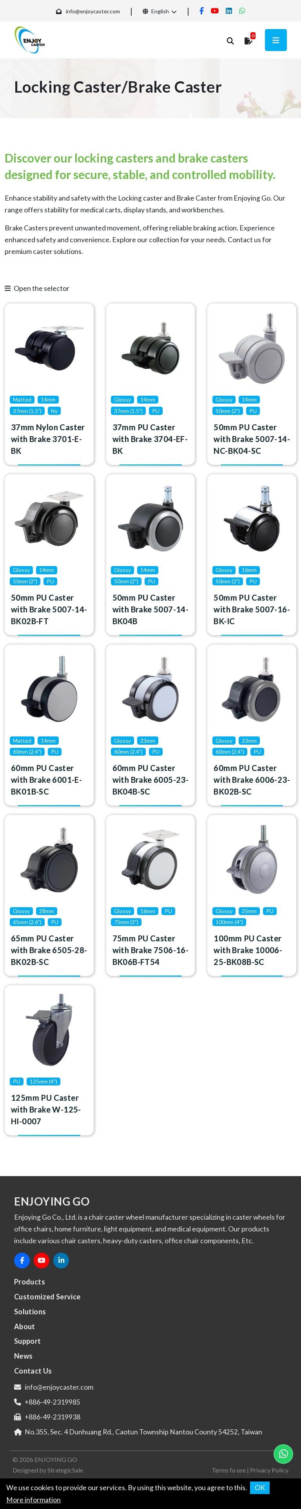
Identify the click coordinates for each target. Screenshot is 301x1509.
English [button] (156, 11)
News (23, 1356)
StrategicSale (65, 1470)
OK (260, 1487)
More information (33, 1500)
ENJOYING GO (55, 1459)
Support (27, 1341)
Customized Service (47, 1296)
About (24, 1326)
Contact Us (33, 1371)
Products (29, 1281)
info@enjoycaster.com (93, 11)
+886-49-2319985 (52, 1402)
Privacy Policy (269, 1470)
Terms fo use (229, 1470)
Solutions (30, 1311)
